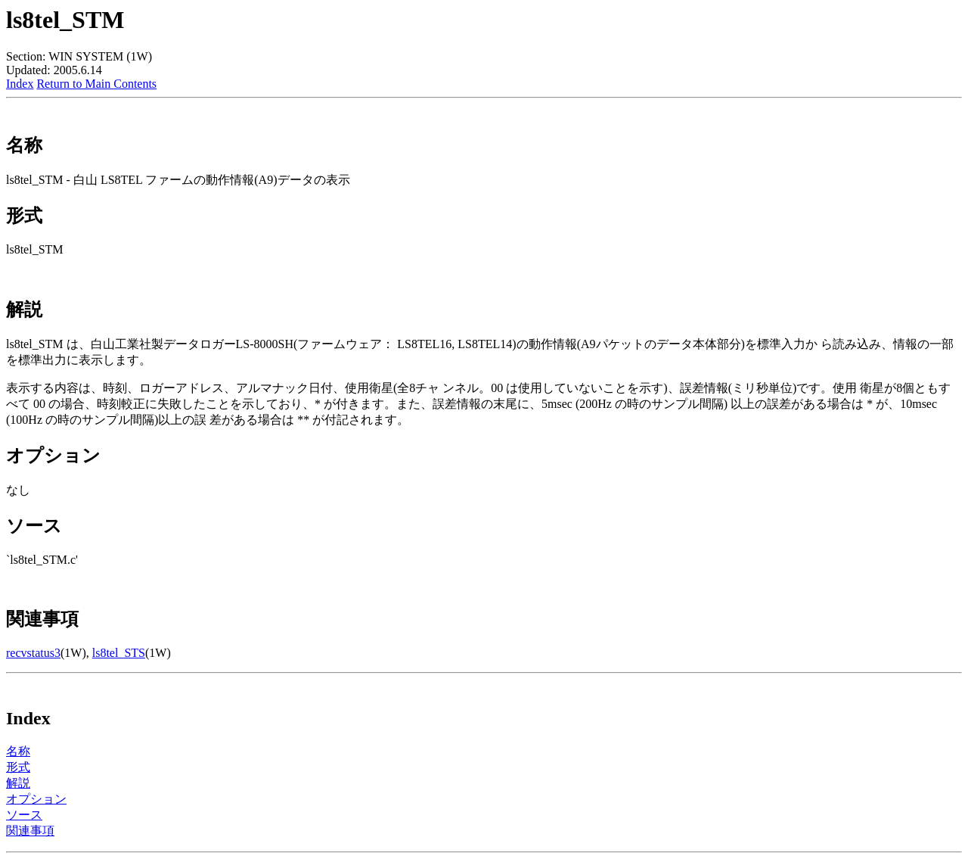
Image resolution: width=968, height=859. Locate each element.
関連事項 (30, 830)
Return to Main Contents (96, 83)
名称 (18, 751)
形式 (18, 767)
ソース (24, 814)
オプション (36, 798)
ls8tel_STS (118, 652)
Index (19, 83)
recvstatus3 (33, 652)
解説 (18, 783)
